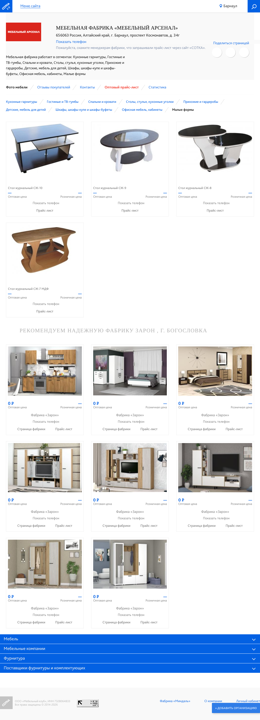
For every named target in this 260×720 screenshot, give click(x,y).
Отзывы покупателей (53, 87)
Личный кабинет (248, 701)
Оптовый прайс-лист (122, 87)
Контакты (87, 87)
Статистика (157, 87)
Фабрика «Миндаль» (175, 701)
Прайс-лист (44, 211)
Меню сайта (30, 6)
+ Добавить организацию (236, 708)
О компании (213, 701)
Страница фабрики (31, 429)
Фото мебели (17, 87)
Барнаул (230, 5)
